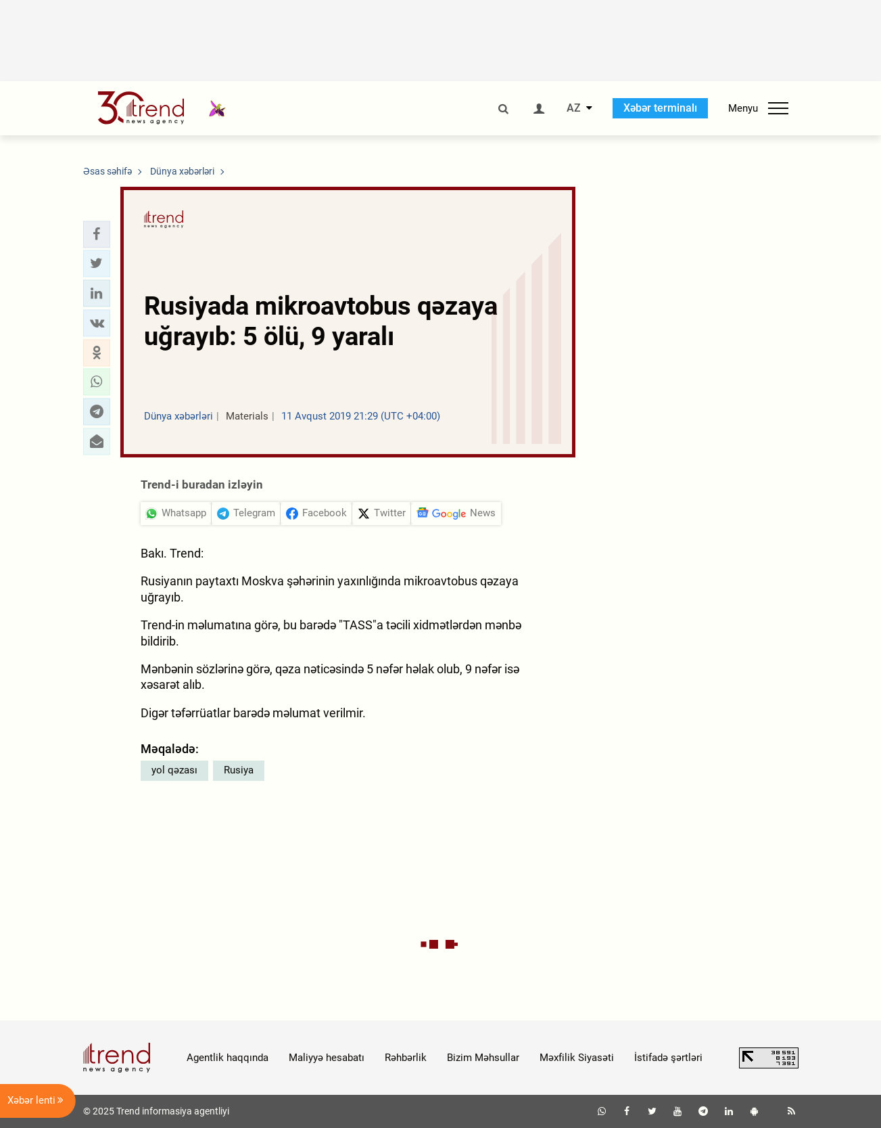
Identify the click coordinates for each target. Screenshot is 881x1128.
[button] (96, 234)
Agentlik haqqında (227, 1058)
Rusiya (239, 770)
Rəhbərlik (406, 1058)
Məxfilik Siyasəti (577, 1058)
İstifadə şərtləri (668, 1058)
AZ (574, 108)
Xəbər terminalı (660, 107)
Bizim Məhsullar (483, 1058)
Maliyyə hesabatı (326, 1058)
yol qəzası (174, 770)
